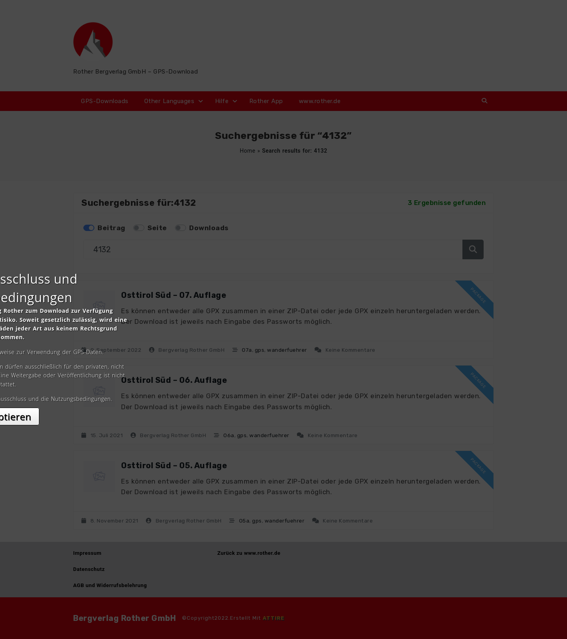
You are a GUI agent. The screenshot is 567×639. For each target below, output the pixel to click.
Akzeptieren (283, 389)
